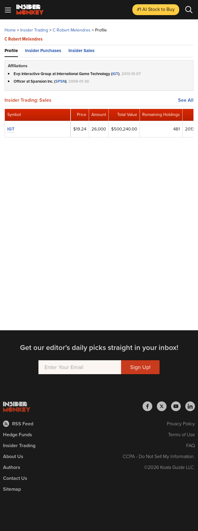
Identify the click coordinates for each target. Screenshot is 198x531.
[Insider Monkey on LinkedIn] (190, 406)
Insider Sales (81, 50)
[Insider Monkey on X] (164, 406)
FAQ (190, 445)
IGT (115, 74)
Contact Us (15, 478)
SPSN (60, 81)
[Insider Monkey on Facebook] (150, 406)
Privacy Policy (181, 423)
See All (185, 100)
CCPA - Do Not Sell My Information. (159, 456)
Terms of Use (181, 434)
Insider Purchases (43, 50)
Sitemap (12, 489)
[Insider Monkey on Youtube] (178, 406)
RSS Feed (18, 423)
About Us (13, 456)
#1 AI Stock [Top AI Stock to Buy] (156, 9)
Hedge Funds (17, 434)
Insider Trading (19, 445)
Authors (11, 467)
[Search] (189, 9)
